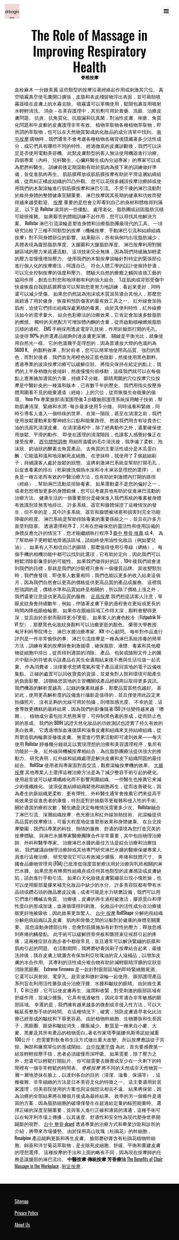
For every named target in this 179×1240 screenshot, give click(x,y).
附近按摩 (71, 1166)
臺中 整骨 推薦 (128, 532)
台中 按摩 (106, 912)
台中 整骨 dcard (59, 1123)
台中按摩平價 (100, 1046)
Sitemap (22, 1201)
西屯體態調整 (53, 441)
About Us (22, 1224)
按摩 (58, 202)
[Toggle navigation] (166, 11)
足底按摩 (100, 596)
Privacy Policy (26, 1213)
